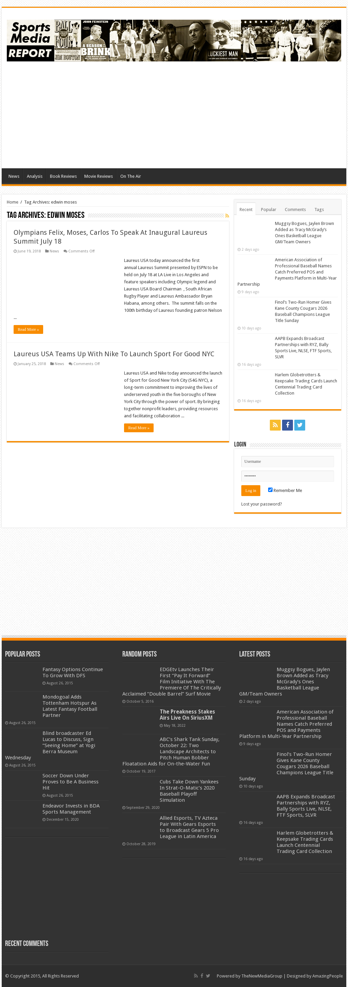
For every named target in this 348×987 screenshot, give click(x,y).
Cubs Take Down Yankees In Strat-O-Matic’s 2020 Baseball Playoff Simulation (189, 791)
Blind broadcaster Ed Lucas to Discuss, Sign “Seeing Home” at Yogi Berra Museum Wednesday (50, 745)
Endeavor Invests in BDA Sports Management (71, 809)
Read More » (28, 329)
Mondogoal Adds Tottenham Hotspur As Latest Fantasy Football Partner (69, 706)
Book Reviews (63, 176)
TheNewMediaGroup (261, 976)
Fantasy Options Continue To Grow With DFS (72, 672)
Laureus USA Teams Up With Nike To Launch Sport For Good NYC (114, 354)
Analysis (34, 176)
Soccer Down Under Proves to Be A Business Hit (70, 782)
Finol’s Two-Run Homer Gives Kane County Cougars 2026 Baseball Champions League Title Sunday (286, 766)
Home (12, 202)
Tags (319, 209)
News (13, 176)
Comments (295, 209)
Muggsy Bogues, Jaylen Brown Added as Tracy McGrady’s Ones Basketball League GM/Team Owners (284, 681)
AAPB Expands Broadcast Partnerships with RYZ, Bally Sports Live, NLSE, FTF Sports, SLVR (306, 806)
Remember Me (285, 490)
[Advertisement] (217, 114)
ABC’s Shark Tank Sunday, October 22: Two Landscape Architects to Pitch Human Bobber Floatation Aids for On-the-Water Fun (171, 751)
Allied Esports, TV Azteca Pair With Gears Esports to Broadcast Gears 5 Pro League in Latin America (189, 827)
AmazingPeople (327, 976)
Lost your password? (261, 504)
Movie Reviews (98, 176)
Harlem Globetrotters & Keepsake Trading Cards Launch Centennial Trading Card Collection (305, 842)
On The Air (130, 176)
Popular (268, 209)
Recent (246, 209)
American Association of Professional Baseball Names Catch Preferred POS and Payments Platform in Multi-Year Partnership (287, 272)
